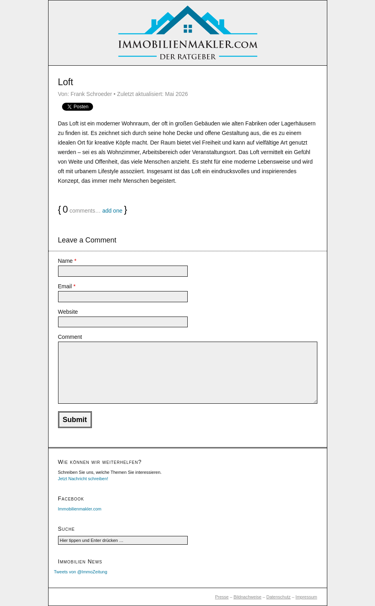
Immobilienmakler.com (79, 508)
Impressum (306, 596)
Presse (222, 596)
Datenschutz (278, 596)
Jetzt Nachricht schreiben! (83, 478)
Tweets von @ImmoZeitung (80, 571)
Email (67, 286)
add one (112, 210)
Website (68, 312)
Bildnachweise (247, 596)
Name (67, 261)
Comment (70, 337)
